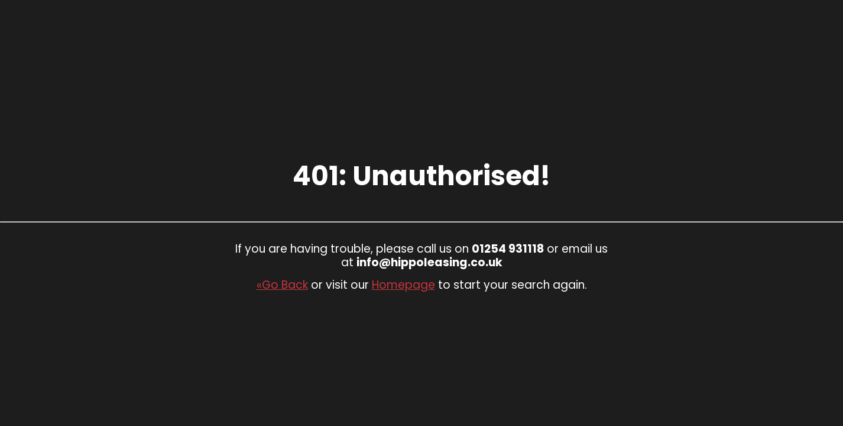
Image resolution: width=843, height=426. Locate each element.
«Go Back (282, 285)
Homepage (403, 285)
